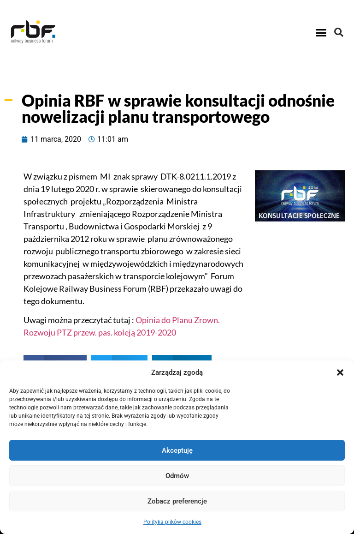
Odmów (177, 476)
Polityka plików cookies (172, 522)
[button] (340, 372)
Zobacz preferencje (177, 501)
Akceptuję (177, 450)
